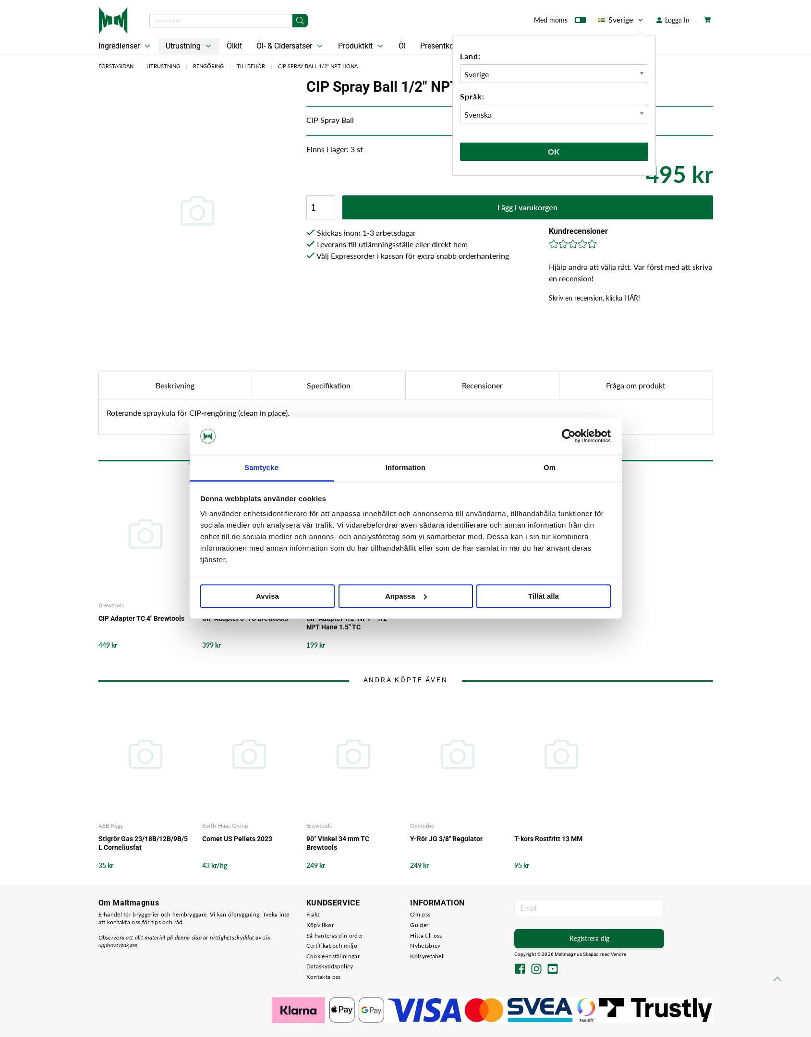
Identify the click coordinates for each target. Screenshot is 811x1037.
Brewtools (111, 605)
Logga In (673, 20)
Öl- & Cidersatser (290, 46)
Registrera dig (589, 938)
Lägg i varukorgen (527, 207)
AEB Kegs (110, 825)
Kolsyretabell (427, 956)
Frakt (313, 914)
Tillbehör (251, 66)
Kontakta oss (323, 976)
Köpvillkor (320, 924)
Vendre (618, 954)
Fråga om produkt (636, 385)
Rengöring (208, 66)
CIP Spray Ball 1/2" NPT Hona (318, 66)
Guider (419, 924)
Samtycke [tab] (261, 467)
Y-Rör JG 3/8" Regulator (446, 839)
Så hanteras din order (334, 935)
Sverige (621, 20)
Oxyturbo (422, 825)
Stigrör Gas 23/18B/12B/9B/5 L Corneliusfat (143, 843)
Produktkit (361, 46)
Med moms (560, 22)
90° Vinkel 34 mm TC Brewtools (337, 843)
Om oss (420, 914)
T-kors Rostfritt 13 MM (548, 839)
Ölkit (234, 45)
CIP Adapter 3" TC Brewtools (245, 618)
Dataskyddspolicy (329, 966)
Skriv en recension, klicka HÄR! (594, 298)
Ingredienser (125, 46)
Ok (554, 151)
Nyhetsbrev (425, 945)
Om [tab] (550, 467)
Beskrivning (175, 385)
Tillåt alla (543, 596)
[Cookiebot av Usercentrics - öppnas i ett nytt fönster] (569, 436)
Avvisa (267, 596)
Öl (402, 45)
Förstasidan (115, 66)
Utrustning (189, 46)
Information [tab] (406, 467)
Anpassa (406, 596)
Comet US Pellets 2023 (237, 839)
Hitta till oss (426, 935)
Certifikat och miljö (331, 945)
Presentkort (439, 45)
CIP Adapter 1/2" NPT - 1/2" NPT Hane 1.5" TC (347, 623)
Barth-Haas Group (225, 825)
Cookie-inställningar (333, 956)
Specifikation (329, 385)
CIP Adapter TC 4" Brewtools (141, 618)
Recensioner (482, 385)
